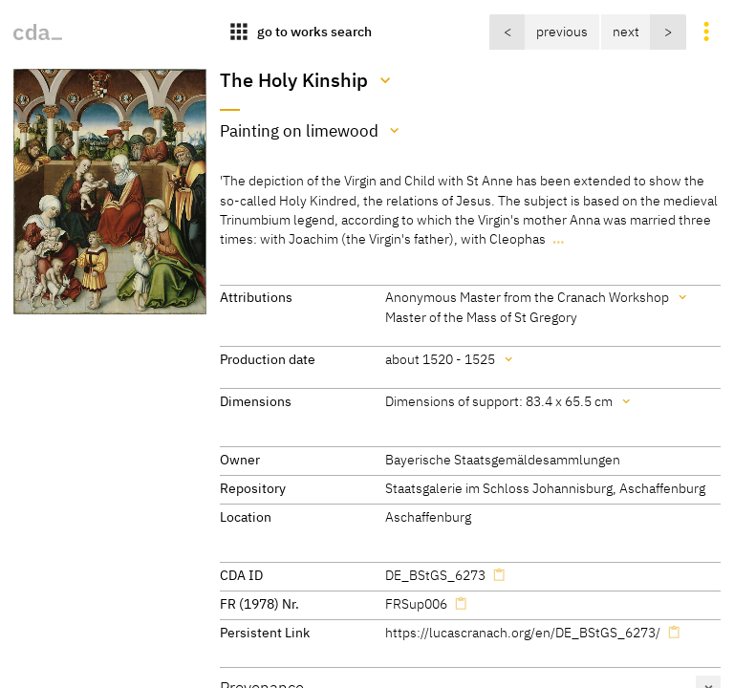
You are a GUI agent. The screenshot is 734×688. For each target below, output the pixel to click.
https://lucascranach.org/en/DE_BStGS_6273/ (522, 632)
